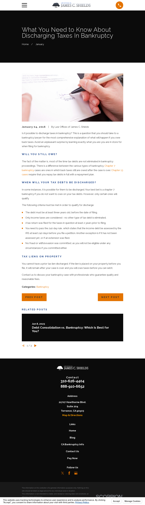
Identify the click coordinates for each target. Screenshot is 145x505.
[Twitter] (62, 473)
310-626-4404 (72, 381)
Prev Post (34, 297)
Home (72, 430)
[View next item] (35, 345)
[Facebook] (69, 473)
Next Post (110, 297)
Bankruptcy (42, 286)
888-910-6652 (72, 386)
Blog (72, 437)
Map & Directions (72, 415)
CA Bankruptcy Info (72, 444)
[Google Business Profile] (76, 473)
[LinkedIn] (82, 473)
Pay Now (72, 458)
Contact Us (72, 451)
